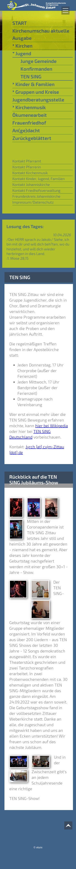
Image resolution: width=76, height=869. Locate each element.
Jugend (21, 53)
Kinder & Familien (33, 84)
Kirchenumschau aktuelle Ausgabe (40, 34)
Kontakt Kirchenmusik (30, 173)
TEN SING (30, 76)
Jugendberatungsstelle (38, 99)
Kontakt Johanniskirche (31, 184)
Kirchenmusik (29, 107)
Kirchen (22, 46)
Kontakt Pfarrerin (26, 167)
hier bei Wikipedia (51, 425)
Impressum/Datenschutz (33, 202)
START (19, 23)
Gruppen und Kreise (35, 92)
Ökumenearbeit (29, 115)
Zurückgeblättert (31, 138)
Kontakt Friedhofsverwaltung (36, 190)
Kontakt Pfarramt (26, 161)
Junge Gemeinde (38, 61)
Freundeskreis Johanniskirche (36, 196)
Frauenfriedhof (29, 123)
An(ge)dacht (26, 130)
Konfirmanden (36, 69)
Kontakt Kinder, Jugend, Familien (38, 178)
